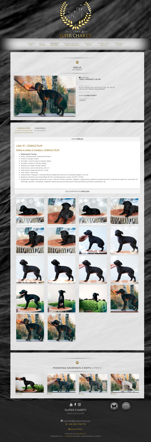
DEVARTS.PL (81, 434)
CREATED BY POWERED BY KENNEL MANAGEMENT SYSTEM (75, 435)
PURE (67, 436)
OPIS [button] (77, 139)
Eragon (19, 394)
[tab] (77, 139)
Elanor (114, 394)
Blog (42, 44)
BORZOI (89, 44)
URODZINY (54, 44)
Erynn (83, 394)
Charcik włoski (72, 44)
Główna (31, 44)
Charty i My (104, 44)
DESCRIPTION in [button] (77, 191)
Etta (50, 394)
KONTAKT (119, 44)
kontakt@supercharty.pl (75, 421)
